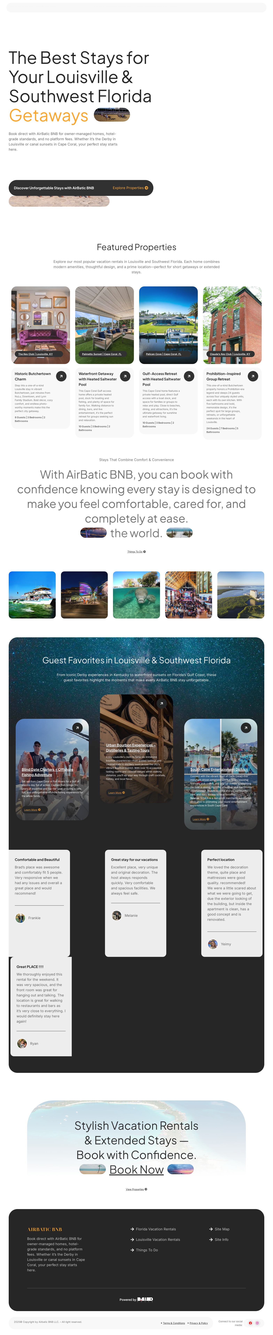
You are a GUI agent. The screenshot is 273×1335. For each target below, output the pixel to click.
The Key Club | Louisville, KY (35, 353)
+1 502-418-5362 (48, 6)
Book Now (136, 1169)
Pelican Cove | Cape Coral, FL (163, 353)
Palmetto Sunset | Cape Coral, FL (102, 353)
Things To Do (176, 21)
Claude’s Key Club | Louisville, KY (230, 353)
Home (123, 21)
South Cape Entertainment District (219, 769)
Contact (203, 21)
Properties (146, 21)
